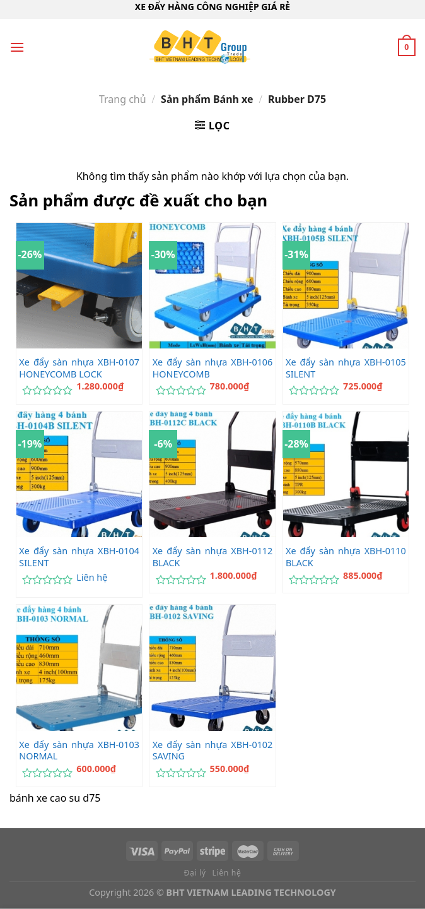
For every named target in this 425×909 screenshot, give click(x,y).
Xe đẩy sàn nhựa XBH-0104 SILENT (79, 557)
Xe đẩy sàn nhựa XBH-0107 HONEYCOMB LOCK (79, 368)
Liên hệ (91, 577)
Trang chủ (122, 99)
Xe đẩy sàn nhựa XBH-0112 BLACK (213, 557)
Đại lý (195, 872)
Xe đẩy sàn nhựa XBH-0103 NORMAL (79, 751)
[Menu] (17, 47)
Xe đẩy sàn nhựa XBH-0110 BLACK (346, 557)
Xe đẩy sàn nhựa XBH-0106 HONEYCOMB (213, 368)
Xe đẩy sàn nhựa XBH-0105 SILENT (346, 368)
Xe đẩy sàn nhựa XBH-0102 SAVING (213, 751)
